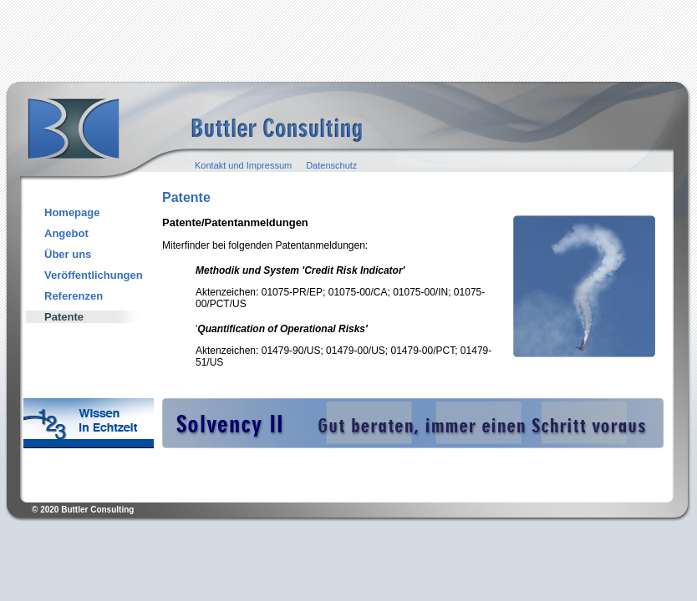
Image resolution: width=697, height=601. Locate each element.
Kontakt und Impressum (243, 165)
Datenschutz (331, 165)
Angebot (66, 233)
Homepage (71, 212)
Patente (64, 317)
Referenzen (73, 296)
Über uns (67, 254)
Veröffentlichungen (93, 275)
